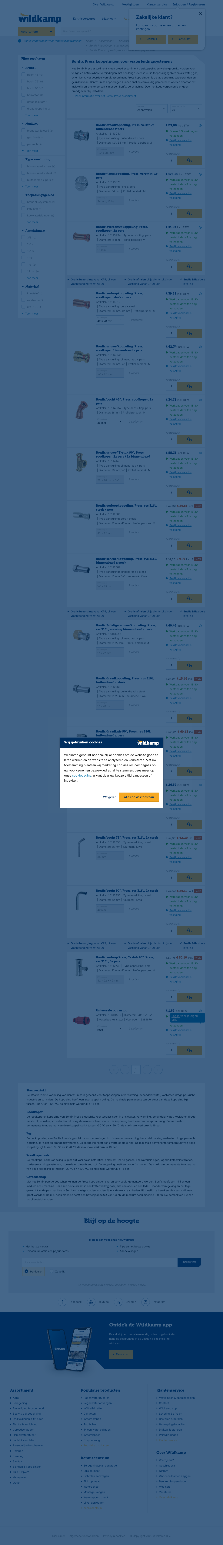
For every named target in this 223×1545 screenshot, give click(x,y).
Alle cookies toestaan (139, 797)
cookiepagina (81, 775)
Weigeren (110, 797)
